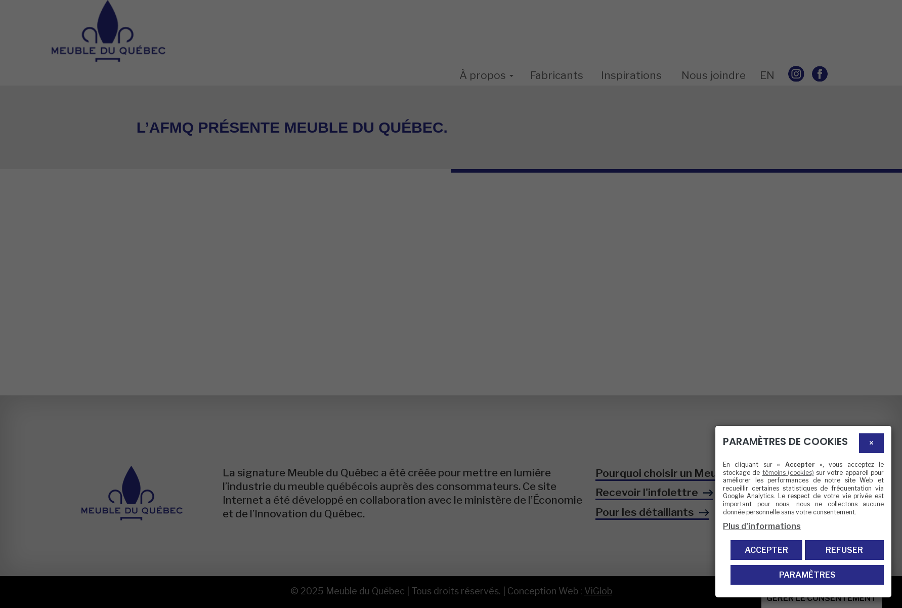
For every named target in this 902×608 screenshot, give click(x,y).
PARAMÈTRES (807, 575)
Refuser (844, 550)
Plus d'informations (762, 526)
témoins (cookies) (788, 472)
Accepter (766, 550)
